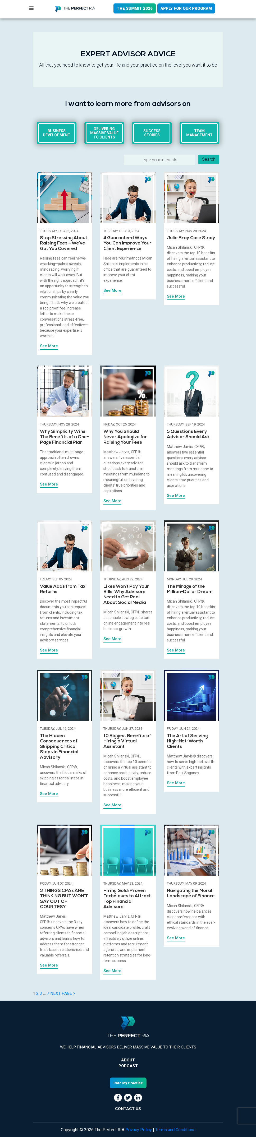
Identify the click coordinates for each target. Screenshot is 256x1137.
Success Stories (152, 133)
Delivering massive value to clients (104, 133)
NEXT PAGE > (62, 993)
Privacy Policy (138, 1129)
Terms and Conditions (175, 1129)
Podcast (128, 1066)
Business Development (56, 133)
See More (49, 346)
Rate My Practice (128, 1083)
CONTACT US (128, 1108)
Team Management (199, 133)
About (128, 1060)
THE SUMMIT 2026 (135, 8)
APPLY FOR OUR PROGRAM (186, 8)
